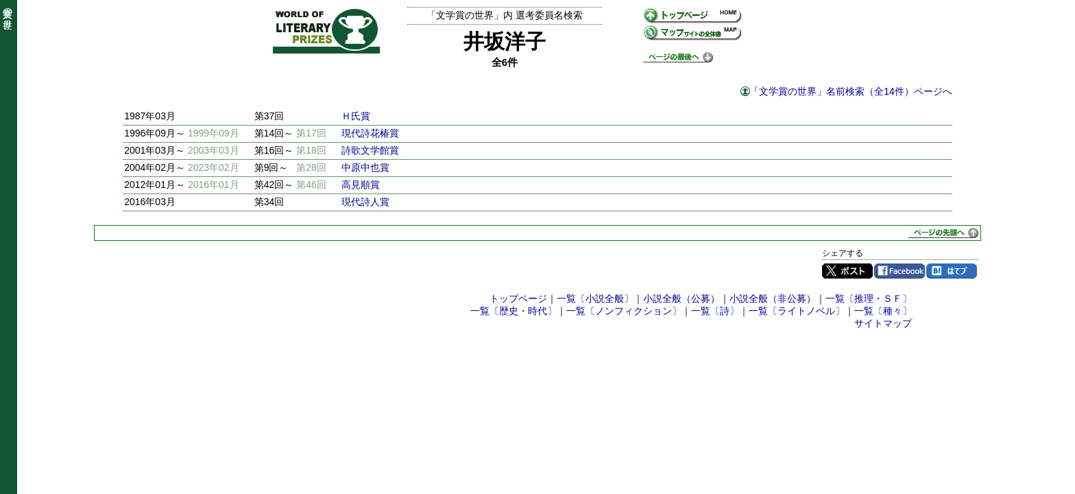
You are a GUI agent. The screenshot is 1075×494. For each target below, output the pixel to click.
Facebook (899, 271)
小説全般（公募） (681, 298)
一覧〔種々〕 (883, 310)
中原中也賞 (365, 167)
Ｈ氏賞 (355, 115)
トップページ (518, 298)
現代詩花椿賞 (370, 133)
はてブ (951, 271)
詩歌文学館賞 (370, 150)
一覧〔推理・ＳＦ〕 (868, 298)
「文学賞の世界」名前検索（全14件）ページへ (850, 91)
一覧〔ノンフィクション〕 (623, 310)
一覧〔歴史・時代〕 (513, 310)
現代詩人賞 (365, 201)
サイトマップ (883, 323)
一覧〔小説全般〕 (595, 298)
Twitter (847, 271)
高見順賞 (360, 184)
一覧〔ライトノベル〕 (797, 310)
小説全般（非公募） (772, 298)
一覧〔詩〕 (715, 310)
